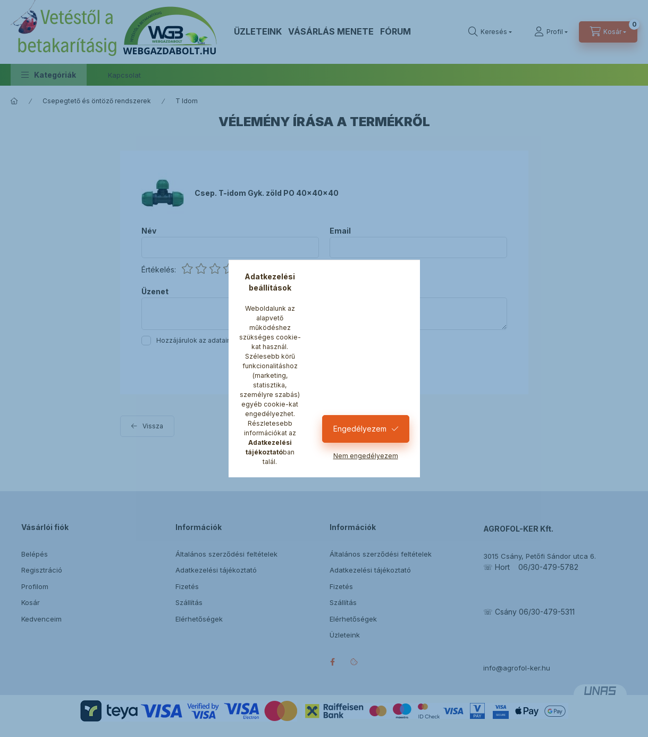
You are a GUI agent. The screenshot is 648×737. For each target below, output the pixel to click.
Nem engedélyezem (365, 456)
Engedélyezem (359, 428)
